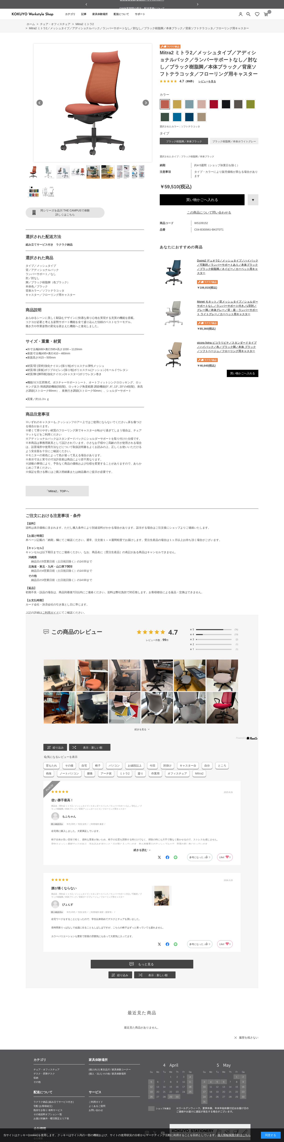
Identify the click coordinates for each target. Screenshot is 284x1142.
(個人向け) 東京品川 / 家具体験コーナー (110, 1069)
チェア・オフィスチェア (47, 1069)
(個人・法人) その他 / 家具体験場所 (107, 1073)
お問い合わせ (96, 1110)
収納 (36, 1077)
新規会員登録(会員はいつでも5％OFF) (142, 4)
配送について (121, 14)
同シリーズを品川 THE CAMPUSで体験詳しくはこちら (65, 212)
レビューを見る (207, 81)
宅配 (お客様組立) (43, 1106)
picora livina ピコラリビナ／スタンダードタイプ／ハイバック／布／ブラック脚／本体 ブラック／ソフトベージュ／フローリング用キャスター (227, 347)
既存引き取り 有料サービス (48, 1110)
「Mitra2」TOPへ (57, 491)
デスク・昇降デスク (44, 1073)
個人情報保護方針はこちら (234, 1135)
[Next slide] (197, 4)
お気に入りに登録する (253, 199)
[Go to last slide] (86, 4)
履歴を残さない (248, 1037)
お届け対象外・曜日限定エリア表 (51, 1118)
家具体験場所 (100, 14)
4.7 (173, 632)
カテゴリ (70, 14)
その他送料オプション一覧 (48, 1114)
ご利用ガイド (50, 612)
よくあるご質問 (97, 1106)
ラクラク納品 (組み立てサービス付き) (54, 1102)
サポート (140, 14)
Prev (39, 103)
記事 (83, 14)
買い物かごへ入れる (202, 200)
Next (146, 103)
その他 (37, 1082)
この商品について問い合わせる (209, 212)
